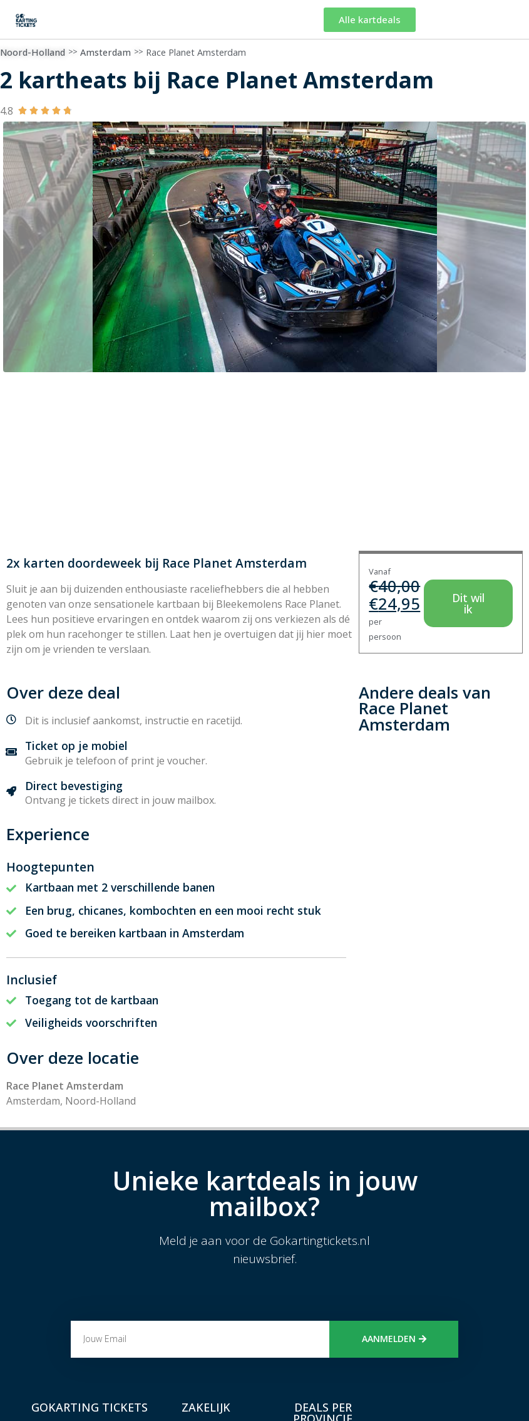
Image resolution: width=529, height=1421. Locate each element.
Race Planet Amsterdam (196, 52)
